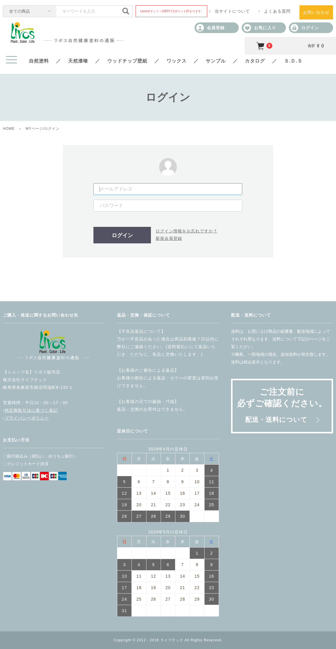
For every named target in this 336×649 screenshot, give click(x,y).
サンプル (216, 60)
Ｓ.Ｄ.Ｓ (293, 60)
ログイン (305, 28)
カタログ (255, 60)
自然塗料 (39, 60)
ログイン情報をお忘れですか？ (187, 231)
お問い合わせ (316, 12)
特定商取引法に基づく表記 (31, 410)
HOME (9, 129)
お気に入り (259, 28)
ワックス (177, 60)
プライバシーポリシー (27, 418)
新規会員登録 (169, 238)
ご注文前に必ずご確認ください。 (282, 405)
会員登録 (210, 28)
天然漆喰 (78, 60)
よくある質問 (277, 11)
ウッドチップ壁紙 (127, 60)
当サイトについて (232, 11)
